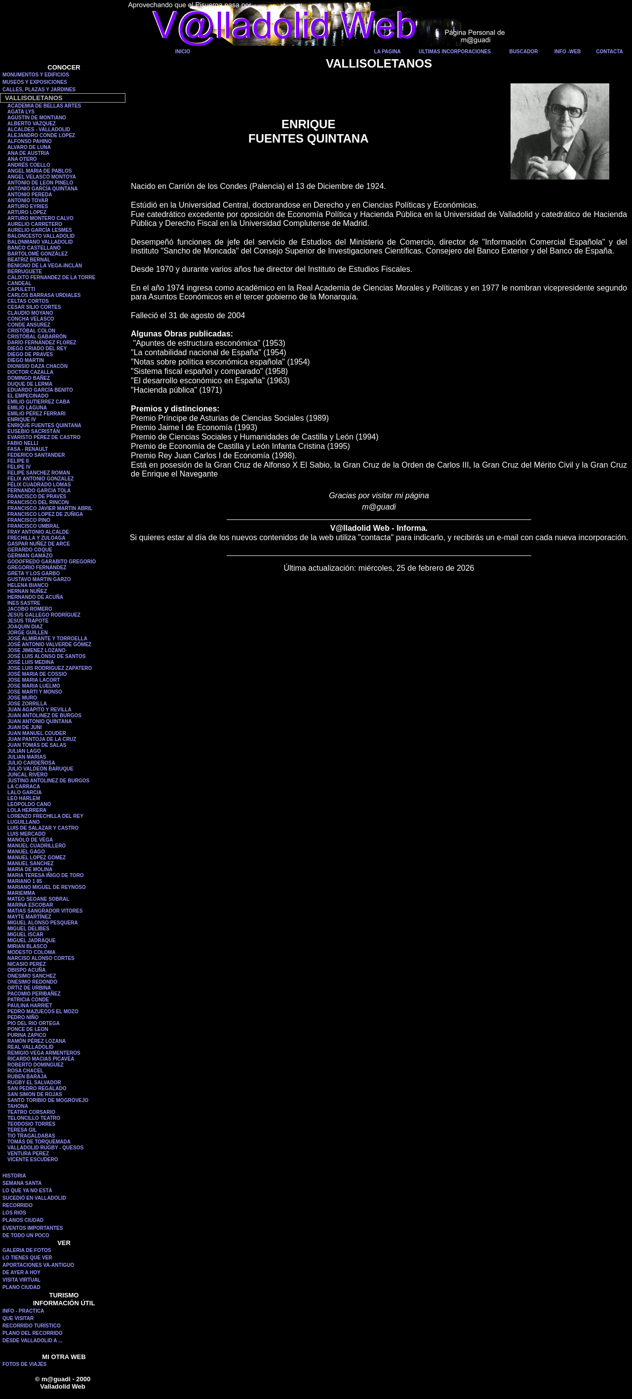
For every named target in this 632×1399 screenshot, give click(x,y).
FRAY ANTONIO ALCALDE (38, 532)
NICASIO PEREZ (26, 964)
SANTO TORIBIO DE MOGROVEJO (47, 1100)
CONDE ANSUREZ (28, 325)
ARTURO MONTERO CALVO (40, 218)
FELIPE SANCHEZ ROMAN (38, 473)
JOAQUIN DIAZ (25, 626)
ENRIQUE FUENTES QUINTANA (44, 425)
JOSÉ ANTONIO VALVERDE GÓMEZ (49, 644)
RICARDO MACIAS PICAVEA (40, 1059)
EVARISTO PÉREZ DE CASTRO (43, 437)
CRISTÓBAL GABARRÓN (37, 336)
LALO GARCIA (24, 792)
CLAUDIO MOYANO (30, 313)
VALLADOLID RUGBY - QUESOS (45, 1147)
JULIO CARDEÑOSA (31, 763)
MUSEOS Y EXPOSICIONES (34, 82)
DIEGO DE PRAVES (30, 354)
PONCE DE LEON (27, 1029)
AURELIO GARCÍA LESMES (39, 230)
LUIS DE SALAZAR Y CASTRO (43, 828)
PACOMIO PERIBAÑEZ (34, 993)
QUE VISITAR (18, 1318)
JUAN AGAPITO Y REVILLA (39, 709)
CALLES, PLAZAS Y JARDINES (39, 89)
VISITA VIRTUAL (21, 1280)
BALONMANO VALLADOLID (40, 242)
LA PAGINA (387, 51)
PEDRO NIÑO (23, 1017)
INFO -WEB (567, 51)
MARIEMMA (21, 893)
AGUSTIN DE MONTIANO (36, 117)
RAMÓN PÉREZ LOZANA (36, 1041)
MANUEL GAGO (26, 851)
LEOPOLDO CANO (29, 804)
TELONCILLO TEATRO (33, 1118)
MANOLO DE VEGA (30, 840)
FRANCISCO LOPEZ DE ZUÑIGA (45, 514)
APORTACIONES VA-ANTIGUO (38, 1265)
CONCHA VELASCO (30, 319)
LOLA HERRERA (26, 810)
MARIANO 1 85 (24, 881)
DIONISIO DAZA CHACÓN (37, 366)
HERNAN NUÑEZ (27, 591)
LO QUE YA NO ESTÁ (27, 1190)
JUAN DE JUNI (24, 727)
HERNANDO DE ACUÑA (35, 597)
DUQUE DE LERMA (29, 384)
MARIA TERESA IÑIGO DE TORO (45, 875)
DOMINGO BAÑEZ (28, 378)
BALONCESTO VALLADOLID (41, 236)
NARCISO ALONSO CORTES (41, 958)
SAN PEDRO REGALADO (36, 1088)
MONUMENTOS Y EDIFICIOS (35, 74)
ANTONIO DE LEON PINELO (40, 182)
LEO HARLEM (23, 798)
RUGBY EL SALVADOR (34, 1082)
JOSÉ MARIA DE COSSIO (37, 674)
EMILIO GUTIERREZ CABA (38, 402)
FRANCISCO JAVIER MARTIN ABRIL (49, 508)
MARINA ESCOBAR (30, 905)
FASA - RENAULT (27, 449)
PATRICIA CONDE (28, 999)
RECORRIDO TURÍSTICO (31, 1325)
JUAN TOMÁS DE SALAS (36, 745)
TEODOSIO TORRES (31, 1124)
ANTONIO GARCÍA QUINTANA (42, 188)
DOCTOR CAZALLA (30, 372)
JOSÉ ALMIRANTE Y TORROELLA (47, 638)
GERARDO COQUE (29, 549)
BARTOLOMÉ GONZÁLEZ (37, 254)
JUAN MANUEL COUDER (36, 733)
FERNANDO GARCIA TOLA (39, 490)
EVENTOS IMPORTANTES (32, 1228)
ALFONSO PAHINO (29, 141)
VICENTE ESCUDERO (32, 1159)
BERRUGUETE (24, 271)
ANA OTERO (22, 159)
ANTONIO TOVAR (27, 200)
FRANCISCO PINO (28, 520)
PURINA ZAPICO (26, 1035)
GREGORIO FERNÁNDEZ (36, 567)
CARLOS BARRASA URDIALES (44, 295)
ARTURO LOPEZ (26, 212)
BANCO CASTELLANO (34, 248)
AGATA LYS (21, 111)
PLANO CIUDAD (21, 1287)
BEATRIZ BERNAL (28, 259)
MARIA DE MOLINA (29, 869)
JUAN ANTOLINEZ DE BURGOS (44, 715)
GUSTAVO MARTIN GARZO (39, 579)
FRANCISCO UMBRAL (33, 526)
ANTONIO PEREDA (29, 194)
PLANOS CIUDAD (22, 1220)
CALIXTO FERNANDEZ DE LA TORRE (51, 277)
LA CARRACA (23, 786)
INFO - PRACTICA (23, 1311)
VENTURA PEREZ (28, 1153)
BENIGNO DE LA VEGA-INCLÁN (44, 265)
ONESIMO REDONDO (32, 982)
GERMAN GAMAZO (30, 555)
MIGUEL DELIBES (28, 928)
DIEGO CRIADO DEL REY (37, 348)
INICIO (183, 51)
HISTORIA (14, 1175)
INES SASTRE (23, 603)
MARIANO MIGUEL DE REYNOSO (46, 887)
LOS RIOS (14, 1212)
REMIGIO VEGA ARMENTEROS (43, 1053)
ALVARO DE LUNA (29, 147)
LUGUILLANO (23, 822)
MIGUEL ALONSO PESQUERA (42, 922)
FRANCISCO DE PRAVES (36, 496)
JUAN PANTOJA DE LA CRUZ (41, 739)
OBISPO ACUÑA (26, 970)
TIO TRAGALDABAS (31, 1136)
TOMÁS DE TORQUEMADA (39, 1141)
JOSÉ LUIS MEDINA (30, 662)
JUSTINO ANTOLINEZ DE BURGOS (48, 780)
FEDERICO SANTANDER (36, 455)
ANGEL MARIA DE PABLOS (39, 171)
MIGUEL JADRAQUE (31, 940)
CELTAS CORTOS (28, 301)
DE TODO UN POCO (25, 1235)
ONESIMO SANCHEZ (31, 976)
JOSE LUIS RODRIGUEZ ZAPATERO (49, 668)
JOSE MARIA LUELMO (33, 686)
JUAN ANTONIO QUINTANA (39, 721)
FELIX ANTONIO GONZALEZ (40, 478)
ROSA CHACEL (25, 1070)
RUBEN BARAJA (27, 1076)
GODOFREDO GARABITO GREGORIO (51, 561)
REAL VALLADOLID (30, 1047)
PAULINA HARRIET (29, 1005)
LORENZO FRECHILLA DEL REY (45, 816)
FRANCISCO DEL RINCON (38, 502)
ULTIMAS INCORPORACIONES (455, 51)
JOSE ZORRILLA (27, 703)
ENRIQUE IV (21, 419)
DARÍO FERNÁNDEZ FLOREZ (41, 342)
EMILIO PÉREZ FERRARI (36, 413)
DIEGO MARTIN (25, 360)
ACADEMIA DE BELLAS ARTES (44, 106)
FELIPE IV (19, 467)
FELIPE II (18, 461)
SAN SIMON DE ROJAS (34, 1094)
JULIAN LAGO (24, 751)
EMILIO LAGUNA (27, 407)
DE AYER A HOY (21, 1272)
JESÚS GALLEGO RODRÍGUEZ (43, 615)
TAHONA (17, 1106)
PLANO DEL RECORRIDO (32, 1333)
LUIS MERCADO (26, 834)
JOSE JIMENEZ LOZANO (36, 650)
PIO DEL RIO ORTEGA (33, 1023)
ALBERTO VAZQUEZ (31, 123)
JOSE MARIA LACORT (33, 680)
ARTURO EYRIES (27, 206)
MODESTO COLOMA (31, 952)
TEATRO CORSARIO (31, 1112)
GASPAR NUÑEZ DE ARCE (38, 544)
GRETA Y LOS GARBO (33, 573)
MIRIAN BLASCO (27, 946)
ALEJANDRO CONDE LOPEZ (41, 135)
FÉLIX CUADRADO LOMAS (39, 484)
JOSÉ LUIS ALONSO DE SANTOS (46, 656)
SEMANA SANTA (21, 1183)
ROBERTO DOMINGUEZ (35, 1065)
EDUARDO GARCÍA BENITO (40, 390)
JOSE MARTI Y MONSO (34, 692)
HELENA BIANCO (27, 585)
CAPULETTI (21, 289)
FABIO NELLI (22, 443)
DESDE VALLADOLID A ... (32, 1340)
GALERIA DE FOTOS (26, 1250)
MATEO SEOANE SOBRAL (38, 899)
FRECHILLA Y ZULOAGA (36, 538)
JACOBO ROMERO (29, 609)
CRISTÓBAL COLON (31, 330)
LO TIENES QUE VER (27, 1257)
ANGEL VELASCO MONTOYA (41, 177)
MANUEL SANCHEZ (30, 863)
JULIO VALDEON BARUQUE (40, 769)
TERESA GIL (22, 1130)
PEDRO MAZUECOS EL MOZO (43, 1011)
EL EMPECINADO (27, 396)
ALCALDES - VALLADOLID (38, 129)
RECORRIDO (17, 1205)
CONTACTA (609, 51)
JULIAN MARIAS (26, 757)
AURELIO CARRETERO (34, 224)
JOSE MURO (22, 697)
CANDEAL (19, 283)
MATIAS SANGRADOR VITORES (44, 911)
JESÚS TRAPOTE (27, 621)
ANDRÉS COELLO (28, 165)
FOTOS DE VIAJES (24, 1364)
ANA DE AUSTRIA (28, 153)
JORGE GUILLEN (27, 632)
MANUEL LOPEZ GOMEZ (36, 857)
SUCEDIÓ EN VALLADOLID (34, 1198)
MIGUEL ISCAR (25, 934)
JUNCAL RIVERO (27, 774)
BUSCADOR (524, 51)
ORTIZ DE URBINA (29, 988)
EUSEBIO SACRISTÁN (33, 431)
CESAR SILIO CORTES (34, 307)
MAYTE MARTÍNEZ (29, 917)
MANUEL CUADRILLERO (36, 845)
